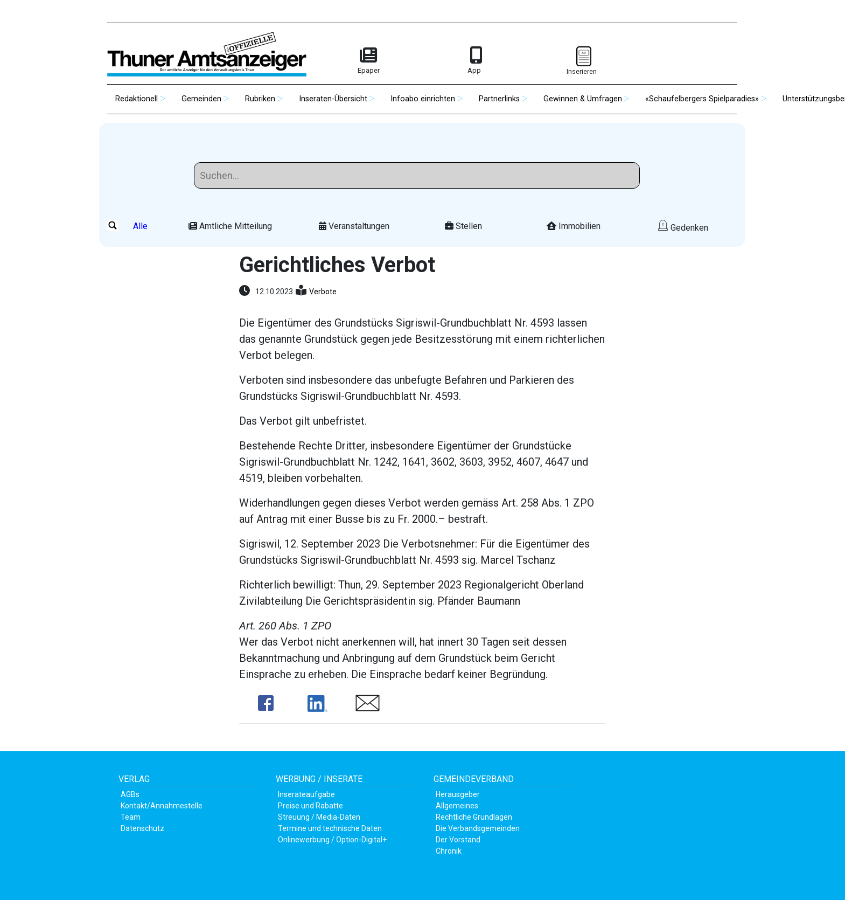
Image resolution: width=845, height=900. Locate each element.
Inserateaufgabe (306, 794)
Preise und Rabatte (310, 805)
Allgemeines (457, 805)
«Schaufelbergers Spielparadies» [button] (702, 98)
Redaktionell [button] (136, 98)
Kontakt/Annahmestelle (161, 805)
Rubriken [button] (260, 98)
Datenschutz (142, 828)
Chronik (449, 851)
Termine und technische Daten (330, 828)
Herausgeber (458, 794)
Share (266, 703)
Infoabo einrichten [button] (422, 98)
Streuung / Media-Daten (319, 817)
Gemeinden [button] (201, 98)
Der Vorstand (458, 839)
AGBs (130, 794)
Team (131, 817)
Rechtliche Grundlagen (474, 817)
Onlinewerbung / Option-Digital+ (332, 839)
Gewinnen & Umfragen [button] (582, 98)
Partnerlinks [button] (499, 98)
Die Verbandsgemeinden (478, 828)
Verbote (323, 291)
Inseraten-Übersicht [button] (333, 98)
